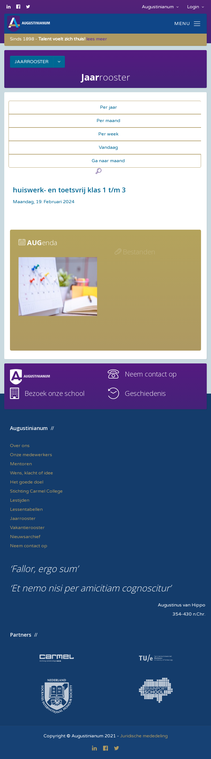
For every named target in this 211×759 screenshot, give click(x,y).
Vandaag (108, 147)
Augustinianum (160, 7)
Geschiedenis (145, 393)
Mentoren (21, 464)
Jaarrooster (23, 518)
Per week (108, 134)
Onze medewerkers (31, 455)
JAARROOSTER (31, 62)
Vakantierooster (27, 527)
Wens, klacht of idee (31, 473)
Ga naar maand (108, 161)
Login (195, 7)
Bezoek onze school (54, 393)
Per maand (108, 121)
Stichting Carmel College (36, 491)
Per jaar (108, 107)
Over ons (20, 446)
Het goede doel (26, 482)
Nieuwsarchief (25, 537)
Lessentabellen (26, 509)
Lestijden (19, 500)
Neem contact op (151, 374)
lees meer (96, 39)
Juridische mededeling (144, 736)
